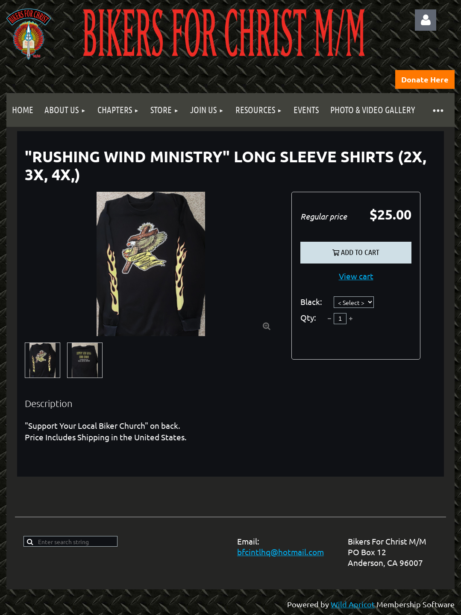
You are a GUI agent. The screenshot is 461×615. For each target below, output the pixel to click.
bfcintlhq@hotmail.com (280, 552)
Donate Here (425, 79)
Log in (425, 20)
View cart (356, 276)
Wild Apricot (353, 604)
